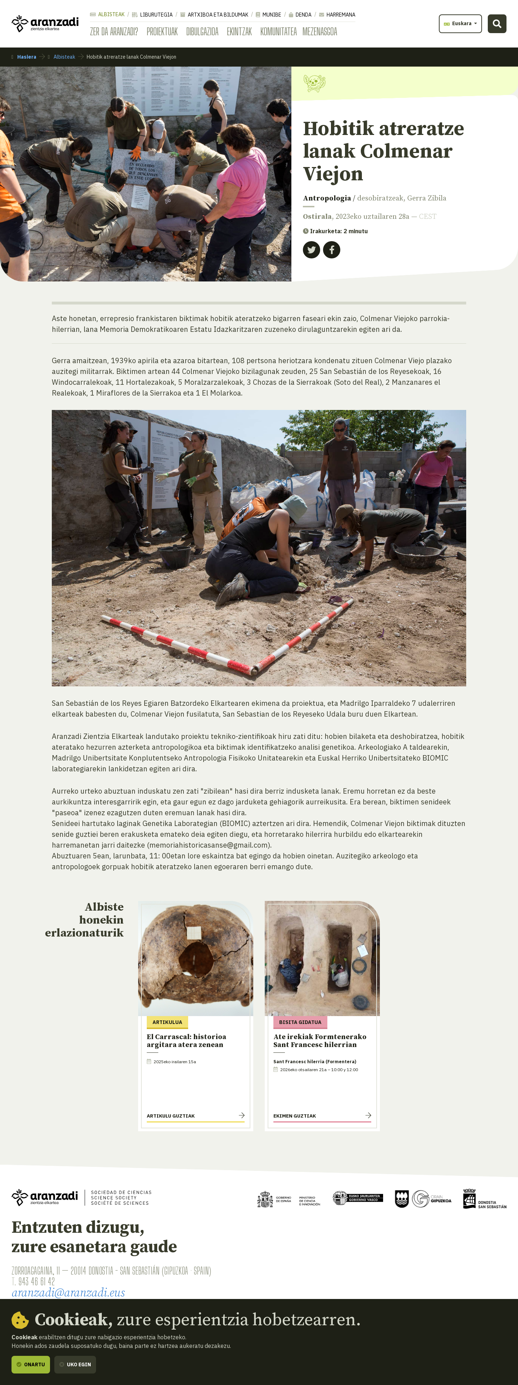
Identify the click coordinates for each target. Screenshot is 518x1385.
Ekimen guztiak (294, 1116)
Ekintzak (239, 31)
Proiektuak (162, 31)
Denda (300, 15)
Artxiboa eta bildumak (214, 15)
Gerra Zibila (426, 198)
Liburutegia (152, 15)
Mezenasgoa (320, 31)
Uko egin (75, 1364)
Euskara (458, 23)
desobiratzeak (380, 198)
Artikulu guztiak (171, 1116)
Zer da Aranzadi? (114, 31)
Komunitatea (278, 31)
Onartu (31, 1364)
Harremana (337, 15)
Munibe (268, 15)
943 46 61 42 (36, 1281)
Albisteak (107, 14)
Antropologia (327, 198)
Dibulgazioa (202, 31)
